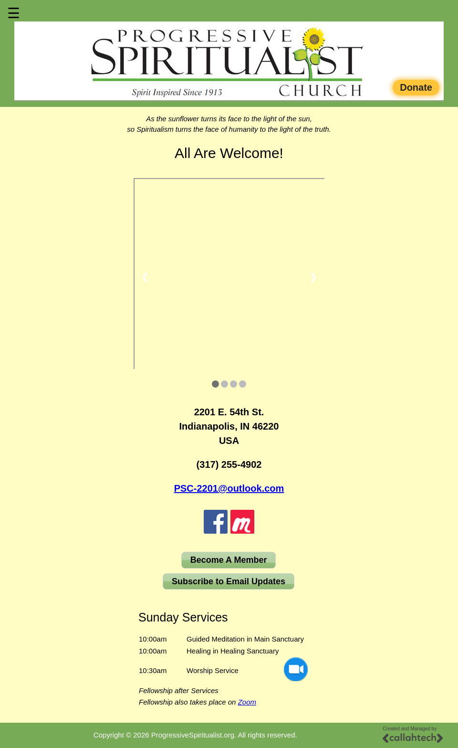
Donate (416, 87)
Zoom (247, 702)
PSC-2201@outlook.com (229, 488)
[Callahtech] (413, 738)
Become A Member (228, 560)
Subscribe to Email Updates (228, 581)
